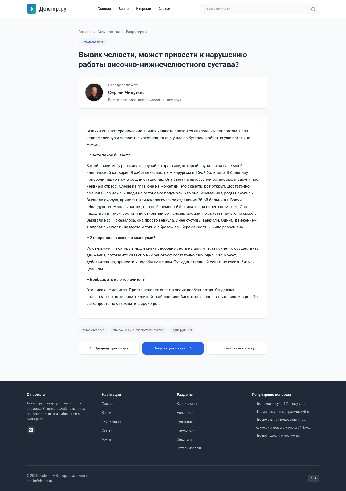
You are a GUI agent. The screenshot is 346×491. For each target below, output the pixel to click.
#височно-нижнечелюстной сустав (138, 330)
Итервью (143, 9)
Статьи (164, 9)
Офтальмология (189, 448)
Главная (104, 9)
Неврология (186, 413)
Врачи (123, 9)
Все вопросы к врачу (236, 348)
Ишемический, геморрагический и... (284, 412)
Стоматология (109, 32)
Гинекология (186, 430)
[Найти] (313, 9)
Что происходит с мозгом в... (278, 435)
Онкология (185, 439)
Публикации (111, 421)
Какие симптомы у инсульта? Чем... (283, 427)
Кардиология (187, 404)
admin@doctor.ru (39, 481)
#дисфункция (182, 330)
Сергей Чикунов (126, 92)
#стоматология (93, 330)
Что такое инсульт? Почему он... (280, 404)
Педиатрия (185, 421)
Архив (106, 439)
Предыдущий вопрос (109, 348)
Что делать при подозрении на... (281, 419)
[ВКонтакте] (31, 430)
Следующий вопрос (173, 348)
